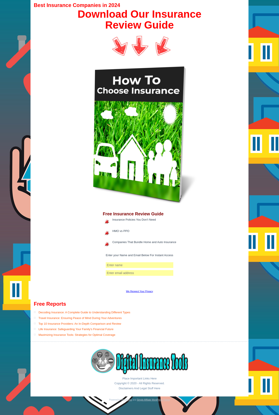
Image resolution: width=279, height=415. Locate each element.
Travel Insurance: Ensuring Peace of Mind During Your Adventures (80, 329)
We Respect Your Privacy (139, 303)
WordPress (126, 411)
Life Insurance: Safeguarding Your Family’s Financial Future (76, 341)
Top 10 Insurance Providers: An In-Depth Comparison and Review (79, 335)
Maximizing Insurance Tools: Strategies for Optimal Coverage (77, 346)
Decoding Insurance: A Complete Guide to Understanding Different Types (84, 324)
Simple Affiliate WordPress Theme (153, 411)
